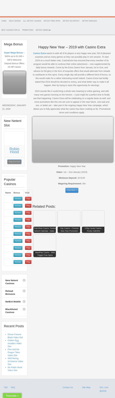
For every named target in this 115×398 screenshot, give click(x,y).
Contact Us (68, 387)
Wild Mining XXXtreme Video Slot (15, 361)
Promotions (27, 30)
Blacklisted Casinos (11, 310)
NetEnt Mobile (13, 301)
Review (18, 199)
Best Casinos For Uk (10, 30)
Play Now (71, 190)
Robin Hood (14, 150)
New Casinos (15, 21)
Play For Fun (14, 162)
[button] (45, 222)
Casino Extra (39, 53)
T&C (6, 387)
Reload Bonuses (10, 292)
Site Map (86, 387)
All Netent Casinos (32, 21)
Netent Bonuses (89, 21)
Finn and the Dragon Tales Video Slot (14, 352)
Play (28, 199)
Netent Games (42, 30)
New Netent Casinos (11, 282)
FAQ (13, 387)
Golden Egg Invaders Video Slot (15, 343)
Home (3, 21)
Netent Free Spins (52, 21)
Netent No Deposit (71, 21)
